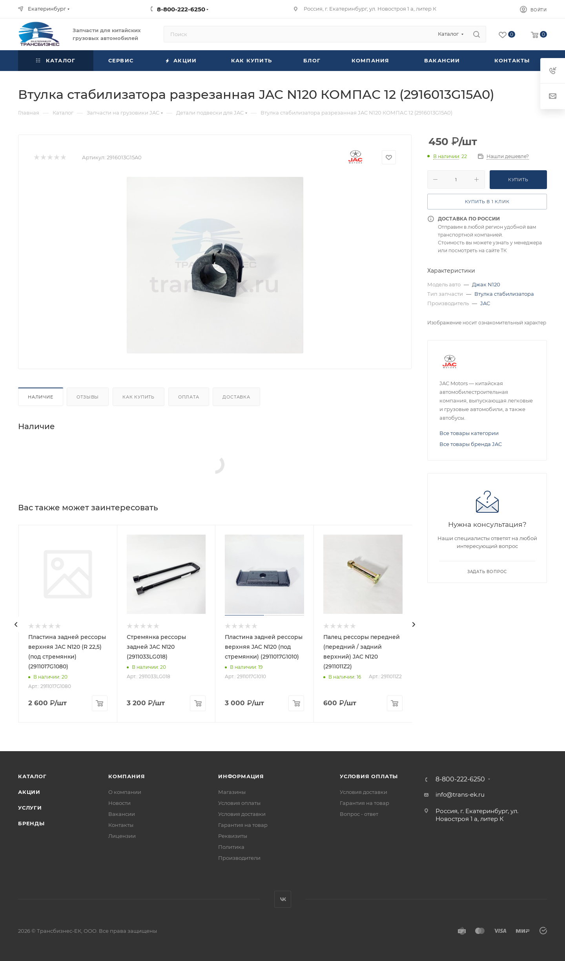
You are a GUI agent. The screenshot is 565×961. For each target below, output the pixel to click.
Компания (126, 776)
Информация (241, 776)
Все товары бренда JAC (470, 444)
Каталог (32, 776)
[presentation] (16, 624)
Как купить (138, 397)
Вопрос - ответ (359, 814)
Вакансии (121, 814)
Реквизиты (232, 836)
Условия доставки (242, 814)
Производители (239, 858)
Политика (231, 847)
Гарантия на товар (243, 825)
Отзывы (88, 397)
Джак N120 (486, 284)
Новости (119, 803)
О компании (124, 792)
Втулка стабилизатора (504, 294)
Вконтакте (282, 899)
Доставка (236, 397)
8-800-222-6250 (181, 9)
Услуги (30, 807)
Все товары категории (469, 433)
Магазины (232, 792)
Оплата (188, 397)
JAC (485, 303)
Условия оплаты (239, 803)
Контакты (120, 825)
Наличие (40, 397)
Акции (29, 792)
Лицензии (122, 836)
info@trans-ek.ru (460, 794)
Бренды (31, 823)
